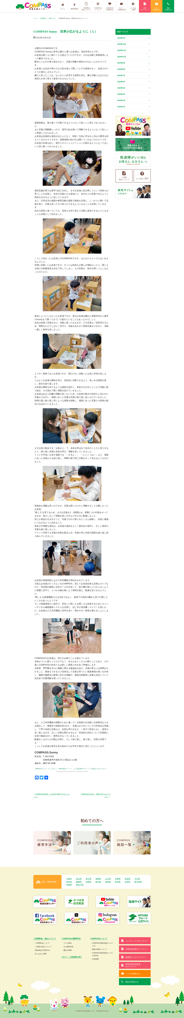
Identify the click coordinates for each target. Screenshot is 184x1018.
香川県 (88, 879)
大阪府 (69, 879)
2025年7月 (121, 75)
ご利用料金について (42, 943)
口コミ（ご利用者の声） (72, 957)
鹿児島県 (138, 882)
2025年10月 (121, 57)
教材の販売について (99, 949)
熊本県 (69, 882)
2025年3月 (121, 100)
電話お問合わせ (168, 6)
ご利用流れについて (124, 176)
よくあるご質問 (133, 6)
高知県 (127, 879)
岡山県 (79, 879)
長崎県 (88, 882)
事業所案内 (74, 6)
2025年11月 (121, 50)
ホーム (63, 6)
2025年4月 (121, 94)
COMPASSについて (98, 6)
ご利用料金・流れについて (44, 939)
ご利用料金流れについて (86, 6)
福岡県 (98, 879)
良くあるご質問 (40, 954)
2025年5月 (121, 88)
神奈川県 (79, 885)
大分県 (137, 879)
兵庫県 (118, 879)
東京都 (98, 882)
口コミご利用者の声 (121, 6)
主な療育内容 (68, 947)
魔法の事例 (67, 950)
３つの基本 (67, 943)
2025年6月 (121, 82)
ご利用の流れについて (43, 947)
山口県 (108, 879)
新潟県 (118, 882)
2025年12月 (121, 44)
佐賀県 (127, 882)
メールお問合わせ (156, 6)
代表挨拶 (95, 959)
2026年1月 (121, 38)
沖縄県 (69, 885)
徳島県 (108, 882)
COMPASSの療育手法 (109, 6)
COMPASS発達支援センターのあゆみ (102, 954)
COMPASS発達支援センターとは (102, 944)
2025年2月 (121, 107)
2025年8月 (121, 69)
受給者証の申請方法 (42, 950)
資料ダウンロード (145, 6)
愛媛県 (79, 882)
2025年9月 (121, 63)
